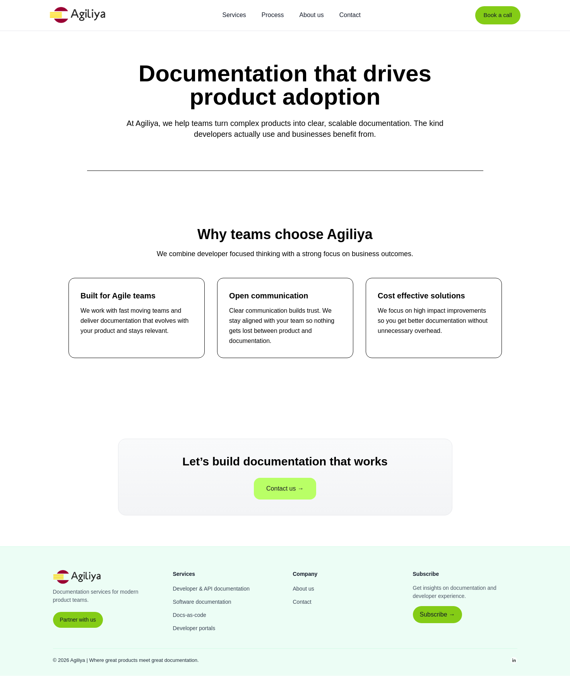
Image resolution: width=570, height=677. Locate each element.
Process (273, 15)
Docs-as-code (189, 616)
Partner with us (78, 621)
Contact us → (285, 489)
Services (234, 15)
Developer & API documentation (211, 590)
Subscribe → (437, 615)
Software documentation (202, 603)
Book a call (498, 15)
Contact (350, 15)
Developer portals (194, 629)
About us (312, 15)
